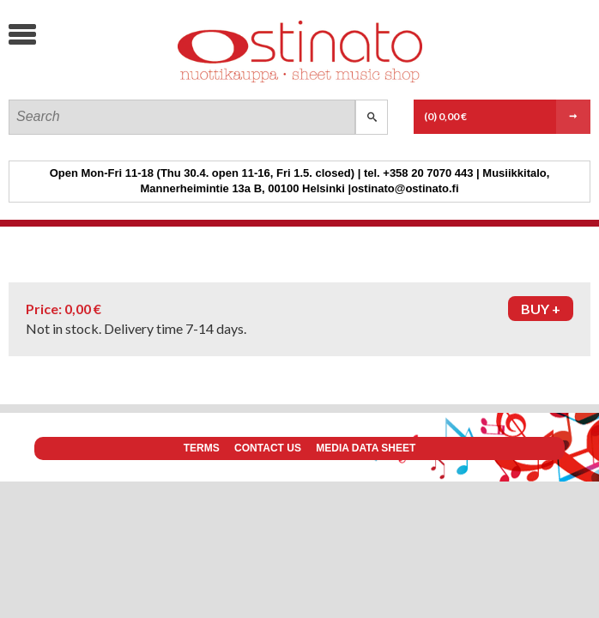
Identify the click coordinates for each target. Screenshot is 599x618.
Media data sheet (365, 448)
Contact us (267, 448)
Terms (202, 448)
